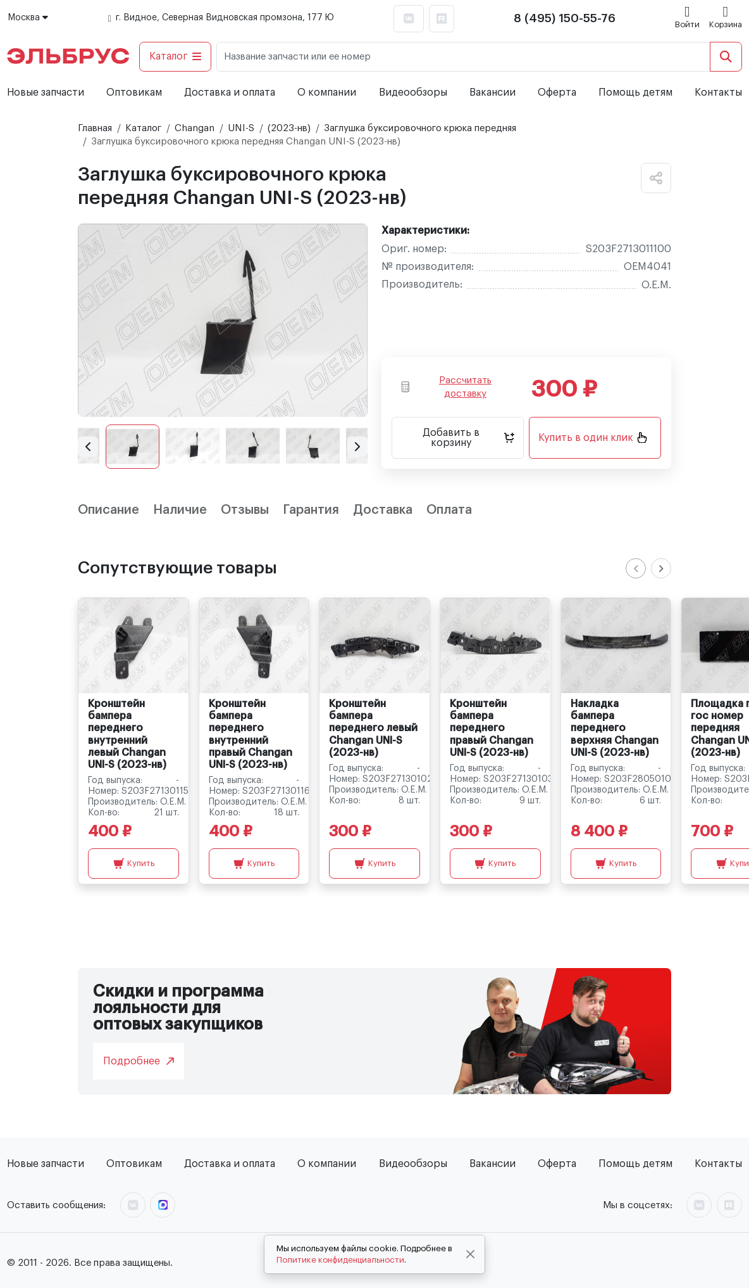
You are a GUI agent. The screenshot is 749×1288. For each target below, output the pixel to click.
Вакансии (492, 92)
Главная (95, 128)
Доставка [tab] (382, 510)
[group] (223, 320)
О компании (326, 92)
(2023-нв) (289, 128)
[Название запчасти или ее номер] (463, 57)
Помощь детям (635, 92)
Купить (133, 863)
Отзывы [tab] (245, 510)
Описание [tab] (108, 510)
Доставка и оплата (229, 92)
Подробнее (138, 1061)
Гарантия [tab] (311, 510)
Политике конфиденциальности (340, 1260)
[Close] (470, 1254)
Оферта (557, 92)
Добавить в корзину (468, 438)
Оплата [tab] (449, 510)
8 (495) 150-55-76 (565, 18)
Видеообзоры (413, 92)
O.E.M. (656, 285)
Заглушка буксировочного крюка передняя (420, 128)
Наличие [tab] (180, 510)
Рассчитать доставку (446, 387)
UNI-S (241, 128)
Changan (194, 128)
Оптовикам (134, 92)
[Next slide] (661, 568)
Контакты (718, 92)
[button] (88, 447)
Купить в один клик (592, 437)
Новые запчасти (45, 92)
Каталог (175, 56)
